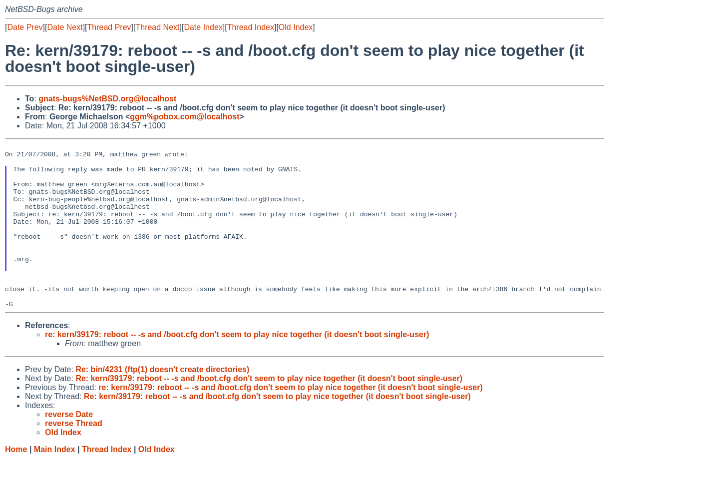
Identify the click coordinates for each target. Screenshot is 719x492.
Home (16, 482)
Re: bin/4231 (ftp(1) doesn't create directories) (162, 402)
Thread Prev (109, 27)
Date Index (203, 27)
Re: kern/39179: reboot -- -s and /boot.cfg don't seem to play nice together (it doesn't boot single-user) (268, 411)
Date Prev (24, 27)
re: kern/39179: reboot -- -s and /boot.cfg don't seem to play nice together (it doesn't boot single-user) (237, 367)
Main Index (54, 482)
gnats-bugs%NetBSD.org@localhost (107, 98)
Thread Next (157, 27)
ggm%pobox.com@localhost (184, 116)
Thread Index (250, 27)
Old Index (296, 27)
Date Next (64, 27)
